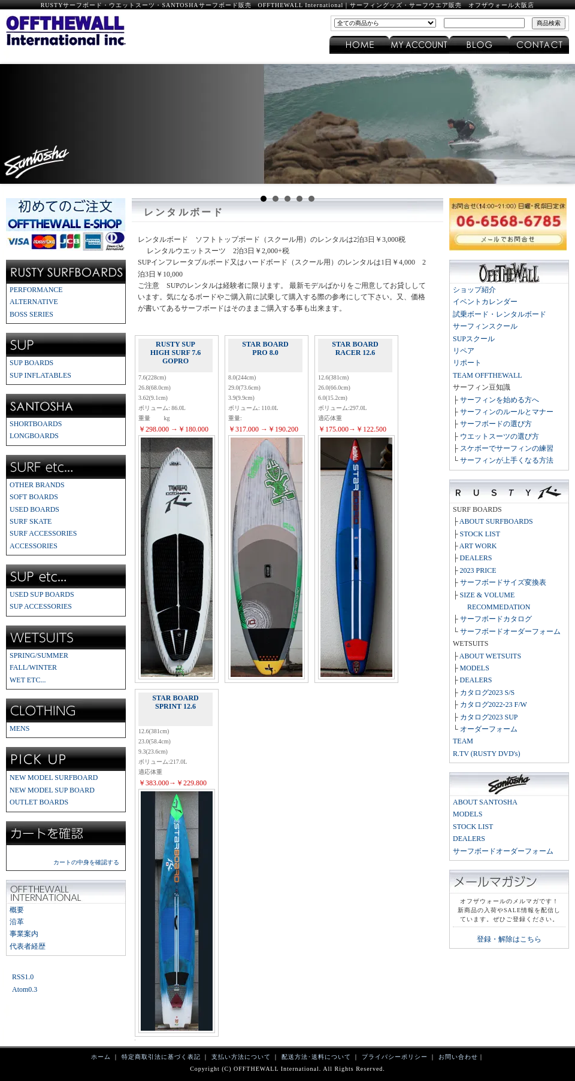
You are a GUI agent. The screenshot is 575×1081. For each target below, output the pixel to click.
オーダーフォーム (489, 729)
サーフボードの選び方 (496, 424)
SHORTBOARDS (36, 424)
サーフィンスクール (485, 326)
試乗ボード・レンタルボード (499, 314)
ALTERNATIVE (34, 301)
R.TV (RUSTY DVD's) (486, 753)
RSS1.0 (23, 977)
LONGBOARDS (34, 436)
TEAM (463, 741)
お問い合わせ (458, 1056)
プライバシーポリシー (395, 1056)
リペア (463, 351)
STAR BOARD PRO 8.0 (265, 348)
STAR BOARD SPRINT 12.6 (175, 702)
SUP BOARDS (31, 363)
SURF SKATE (31, 521)
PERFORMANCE (36, 290)
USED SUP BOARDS (42, 594)
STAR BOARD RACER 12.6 (355, 348)
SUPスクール (474, 339)
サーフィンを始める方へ (499, 400)
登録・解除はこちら (509, 939)
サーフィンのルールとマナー (506, 412)
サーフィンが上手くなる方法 (506, 460)
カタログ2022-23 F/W (493, 704)
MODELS (474, 668)
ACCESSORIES (34, 546)
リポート (467, 363)
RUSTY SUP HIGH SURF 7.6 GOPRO (175, 352)
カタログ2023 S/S (487, 692)
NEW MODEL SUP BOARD (52, 790)
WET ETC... (28, 680)
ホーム (101, 1056)
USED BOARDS (34, 509)
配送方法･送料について (316, 1056)
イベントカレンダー (485, 301)
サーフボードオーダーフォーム (510, 631)
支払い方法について (241, 1056)
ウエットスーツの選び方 (499, 436)
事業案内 (24, 934)
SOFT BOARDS (34, 497)
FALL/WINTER (33, 667)
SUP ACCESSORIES (41, 606)
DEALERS (476, 558)
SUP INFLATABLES (40, 375)
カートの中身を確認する (86, 862)
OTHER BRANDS (37, 485)
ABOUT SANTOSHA (485, 802)
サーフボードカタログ (496, 619)
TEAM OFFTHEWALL (487, 375)
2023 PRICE (478, 570)
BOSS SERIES (31, 314)
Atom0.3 (24, 989)
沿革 (17, 922)
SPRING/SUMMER (39, 655)
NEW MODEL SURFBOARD (54, 777)
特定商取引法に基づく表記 (161, 1056)
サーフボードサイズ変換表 (503, 582)
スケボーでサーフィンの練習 (506, 448)
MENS (19, 728)
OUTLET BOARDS (39, 802)
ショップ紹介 (474, 290)
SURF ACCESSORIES (43, 533)
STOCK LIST (480, 534)
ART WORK (478, 546)
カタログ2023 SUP (489, 717)
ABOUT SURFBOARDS (496, 521)
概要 (17, 910)
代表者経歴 (28, 946)
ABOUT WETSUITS (490, 656)
